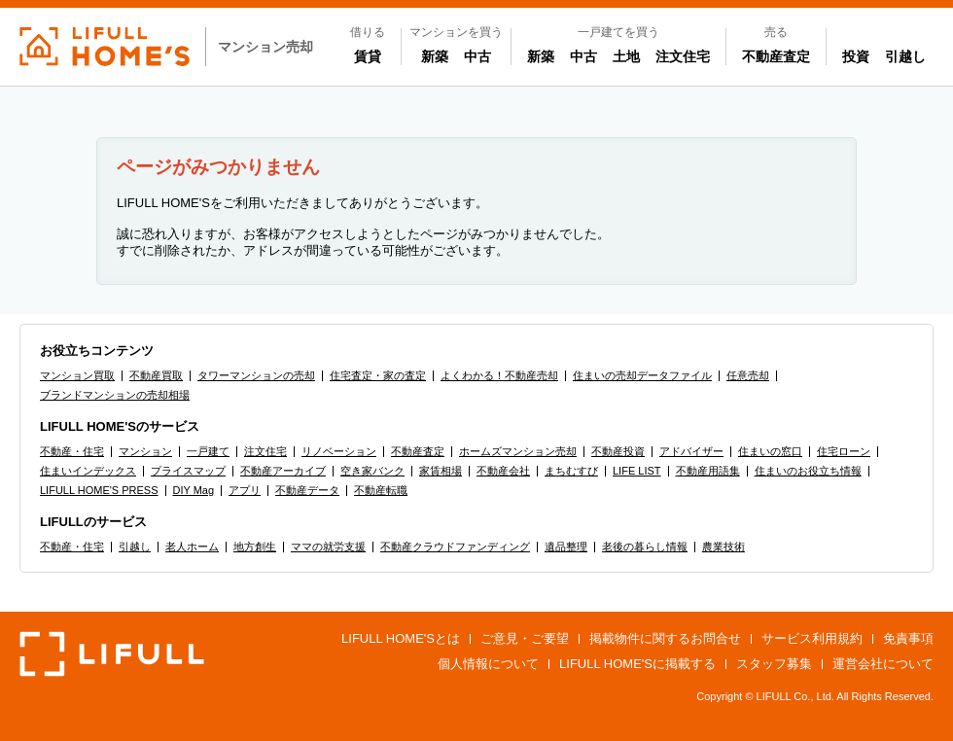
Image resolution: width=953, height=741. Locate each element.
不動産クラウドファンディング (455, 546)
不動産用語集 (708, 470)
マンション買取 (77, 375)
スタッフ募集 (774, 663)
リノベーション (338, 451)
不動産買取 (156, 375)
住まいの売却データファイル (642, 375)
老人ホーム (192, 546)
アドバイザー (691, 451)
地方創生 (254, 546)
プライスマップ (188, 470)
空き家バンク (372, 470)
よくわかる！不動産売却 (499, 375)
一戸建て (208, 451)
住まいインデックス (88, 470)
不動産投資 (618, 451)
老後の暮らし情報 (645, 546)
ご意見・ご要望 (524, 638)
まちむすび (571, 470)
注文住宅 (682, 56)
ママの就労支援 (328, 546)
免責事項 (908, 638)
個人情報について (488, 663)
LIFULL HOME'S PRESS (99, 490)
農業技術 (723, 546)
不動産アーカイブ (283, 470)
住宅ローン (843, 451)
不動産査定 (776, 56)
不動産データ (307, 490)
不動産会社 (503, 470)
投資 (855, 56)
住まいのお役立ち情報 (808, 470)
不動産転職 (380, 490)
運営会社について (883, 663)
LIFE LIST (637, 470)
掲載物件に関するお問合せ (665, 638)
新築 (438, 55)
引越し (905, 56)
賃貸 (367, 56)
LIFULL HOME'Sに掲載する (637, 663)
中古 (481, 55)
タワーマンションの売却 (256, 375)
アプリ (245, 490)
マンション (145, 451)
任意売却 (747, 375)
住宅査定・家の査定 (378, 375)
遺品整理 (566, 546)
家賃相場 (440, 470)
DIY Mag (194, 490)
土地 (626, 56)
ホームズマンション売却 (518, 451)
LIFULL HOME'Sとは (400, 638)
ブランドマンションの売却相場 (115, 395)
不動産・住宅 (72, 451)
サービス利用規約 (812, 638)
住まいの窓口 (770, 451)
